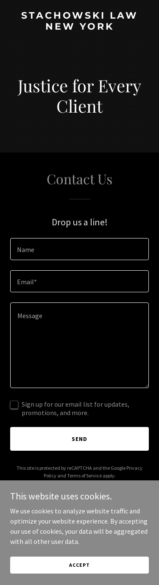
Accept (79, 565)
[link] (79, 27)
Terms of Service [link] (84, 475)
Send (79, 439)
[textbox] (79, 249)
